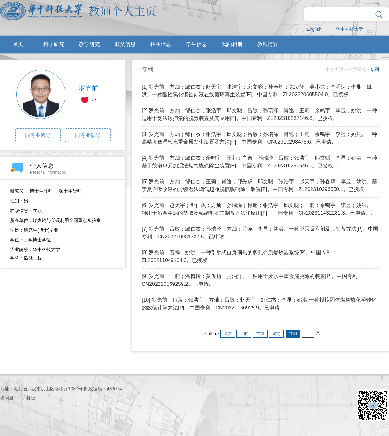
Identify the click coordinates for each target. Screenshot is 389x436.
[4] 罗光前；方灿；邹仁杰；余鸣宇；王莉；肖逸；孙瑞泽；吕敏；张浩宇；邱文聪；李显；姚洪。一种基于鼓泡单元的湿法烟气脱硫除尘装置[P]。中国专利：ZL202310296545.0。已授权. (259, 161)
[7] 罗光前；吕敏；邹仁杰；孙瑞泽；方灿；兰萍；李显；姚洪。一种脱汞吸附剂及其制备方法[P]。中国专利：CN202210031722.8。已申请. (260, 232)
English (314, 29)
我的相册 (232, 44)
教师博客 (267, 44)
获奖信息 (125, 44)
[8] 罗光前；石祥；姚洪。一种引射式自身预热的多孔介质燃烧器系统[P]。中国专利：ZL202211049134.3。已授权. (239, 256)
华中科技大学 (349, 29)
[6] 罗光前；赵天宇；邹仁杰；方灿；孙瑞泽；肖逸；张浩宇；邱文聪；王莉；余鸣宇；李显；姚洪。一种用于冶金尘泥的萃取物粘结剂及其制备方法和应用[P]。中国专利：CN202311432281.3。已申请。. (259, 209)
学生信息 (196, 44)
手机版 (28, 397)
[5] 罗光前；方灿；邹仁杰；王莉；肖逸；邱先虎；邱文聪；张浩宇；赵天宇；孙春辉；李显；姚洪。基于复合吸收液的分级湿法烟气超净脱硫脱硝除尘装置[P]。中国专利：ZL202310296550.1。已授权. (259, 185)
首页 (18, 44)
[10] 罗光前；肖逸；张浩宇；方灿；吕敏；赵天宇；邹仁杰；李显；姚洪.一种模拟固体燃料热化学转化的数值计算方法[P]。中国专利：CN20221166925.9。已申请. (259, 303)
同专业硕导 (88, 135)
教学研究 (89, 44)
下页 (260, 334)
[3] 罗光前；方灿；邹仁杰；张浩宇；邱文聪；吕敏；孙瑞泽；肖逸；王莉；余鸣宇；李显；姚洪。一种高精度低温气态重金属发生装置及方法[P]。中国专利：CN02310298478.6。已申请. (259, 138)
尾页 (276, 334)
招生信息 (160, 44)
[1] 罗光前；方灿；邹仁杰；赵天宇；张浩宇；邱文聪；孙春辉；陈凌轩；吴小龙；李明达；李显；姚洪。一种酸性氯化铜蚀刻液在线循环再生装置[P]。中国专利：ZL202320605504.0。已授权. (257, 90)
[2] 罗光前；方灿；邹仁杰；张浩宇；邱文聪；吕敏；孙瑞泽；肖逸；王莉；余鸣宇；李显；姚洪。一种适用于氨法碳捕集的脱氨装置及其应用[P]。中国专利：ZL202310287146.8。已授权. (259, 114)
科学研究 (53, 44)
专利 (374, 69)
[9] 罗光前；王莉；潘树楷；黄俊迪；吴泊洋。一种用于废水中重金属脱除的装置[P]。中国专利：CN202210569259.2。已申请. (252, 280)
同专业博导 (38, 135)
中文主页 (334, 69)
